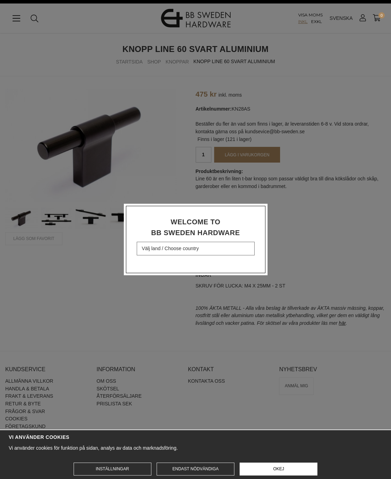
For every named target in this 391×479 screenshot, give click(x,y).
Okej (278, 468)
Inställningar (112, 468)
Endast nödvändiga (195, 468)
